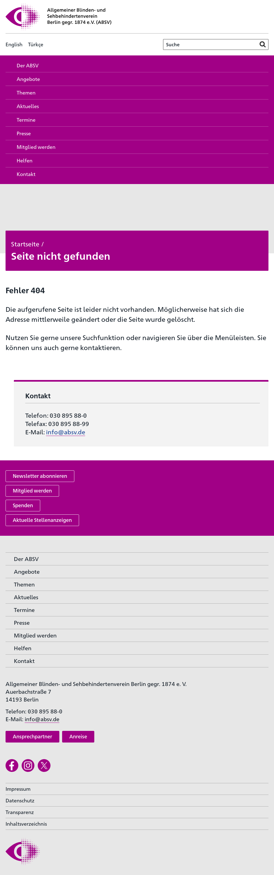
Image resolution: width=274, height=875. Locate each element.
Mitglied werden (32, 490)
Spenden (23, 505)
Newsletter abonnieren (40, 476)
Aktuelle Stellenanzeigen (42, 520)
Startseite (25, 243)
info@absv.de (65, 432)
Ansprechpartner (32, 736)
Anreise (78, 736)
